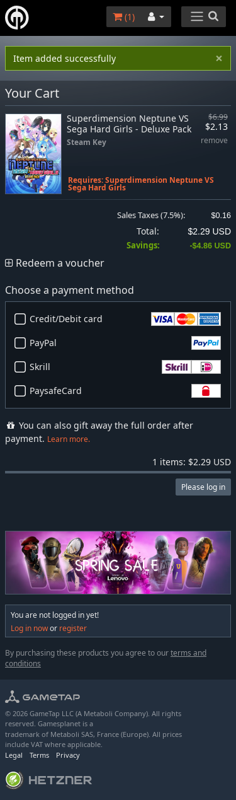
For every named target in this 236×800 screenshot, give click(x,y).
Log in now (29, 628)
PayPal (125, 343)
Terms (39, 755)
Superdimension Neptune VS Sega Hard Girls (141, 183)
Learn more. (68, 439)
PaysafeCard (125, 391)
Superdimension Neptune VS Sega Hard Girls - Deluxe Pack (129, 123)
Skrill (125, 367)
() (124, 17)
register (73, 628)
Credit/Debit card (125, 319)
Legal (14, 755)
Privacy (68, 755)
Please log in (203, 487)
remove (214, 141)
